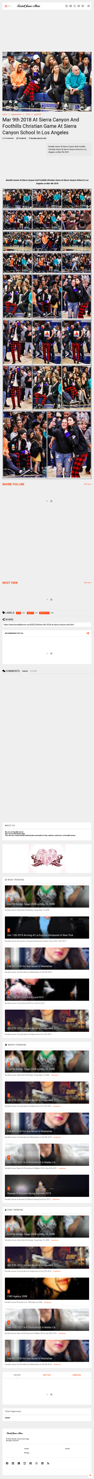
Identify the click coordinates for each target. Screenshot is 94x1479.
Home (4, 114)
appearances (16, 114)
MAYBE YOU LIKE (13, 484)
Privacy (26, 1453)
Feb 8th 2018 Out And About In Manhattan (29, 966)
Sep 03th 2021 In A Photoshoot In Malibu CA (31, 1162)
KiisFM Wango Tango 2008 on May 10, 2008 (31, 904)
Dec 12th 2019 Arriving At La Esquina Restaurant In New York (40, 935)
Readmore (54, 1075)
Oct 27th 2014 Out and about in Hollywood (30, 1028)
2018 (28, 114)
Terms (67, 1449)
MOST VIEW (10, 583)
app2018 (37, 114)
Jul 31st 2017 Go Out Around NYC (25, 997)
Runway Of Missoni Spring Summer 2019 (29, 1193)
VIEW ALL (88, 484)
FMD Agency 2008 (17, 1296)
